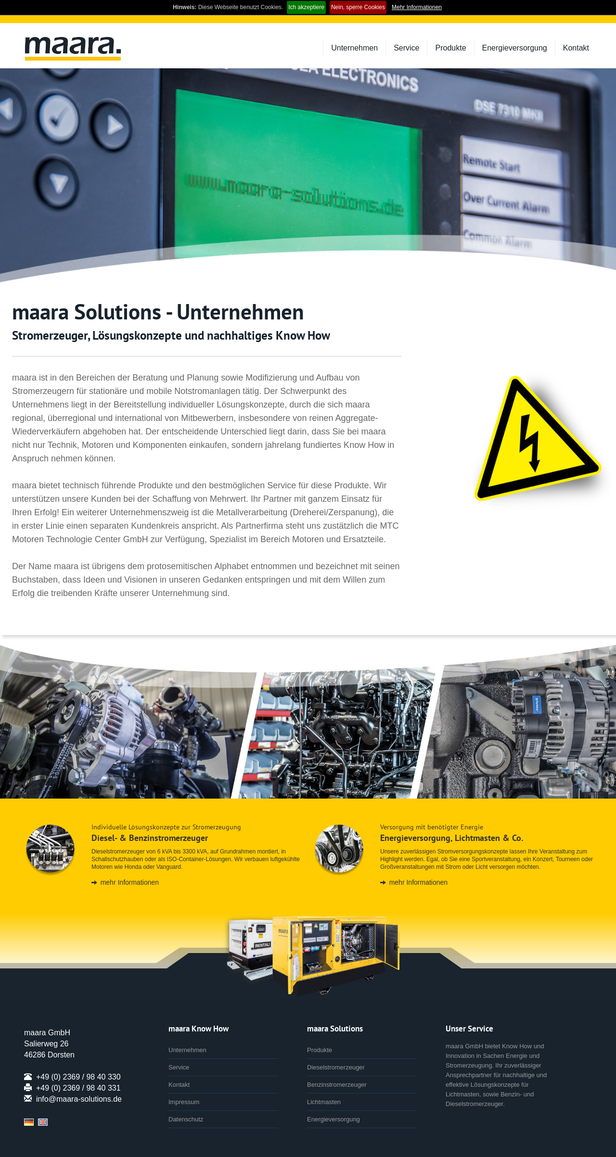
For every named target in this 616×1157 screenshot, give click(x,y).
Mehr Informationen (417, 7)
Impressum (183, 1102)
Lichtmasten (324, 1102)
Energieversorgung (514, 48)
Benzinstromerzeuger (337, 1084)
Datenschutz (185, 1119)
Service (406, 48)
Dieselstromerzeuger (336, 1067)
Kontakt (576, 48)
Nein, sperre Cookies (358, 7)
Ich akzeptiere (306, 7)
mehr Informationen (130, 882)
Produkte (450, 48)
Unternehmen (354, 48)
